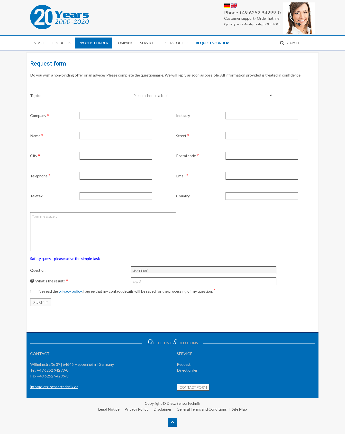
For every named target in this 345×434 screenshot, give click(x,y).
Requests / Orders (213, 43)
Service (147, 43)
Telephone (41, 176)
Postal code (188, 155)
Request (184, 364)
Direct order (187, 370)
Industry (183, 115)
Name (37, 135)
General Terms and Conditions (202, 409)
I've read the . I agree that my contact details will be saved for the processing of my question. (127, 291)
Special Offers (175, 43)
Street (183, 135)
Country (183, 195)
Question (37, 270)
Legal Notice (108, 409)
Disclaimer (163, 409)
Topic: (35, 95)
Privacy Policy (136, 409)
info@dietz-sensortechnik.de (54, 386)
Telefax (36, 195)
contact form (193, 387)
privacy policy (70, 291)
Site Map (239, 409)
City (35, 155)
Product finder (93, 43)
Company (124, 43)
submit (40, 302)
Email (183, 176)
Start (39, 43)
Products (61, 43)
